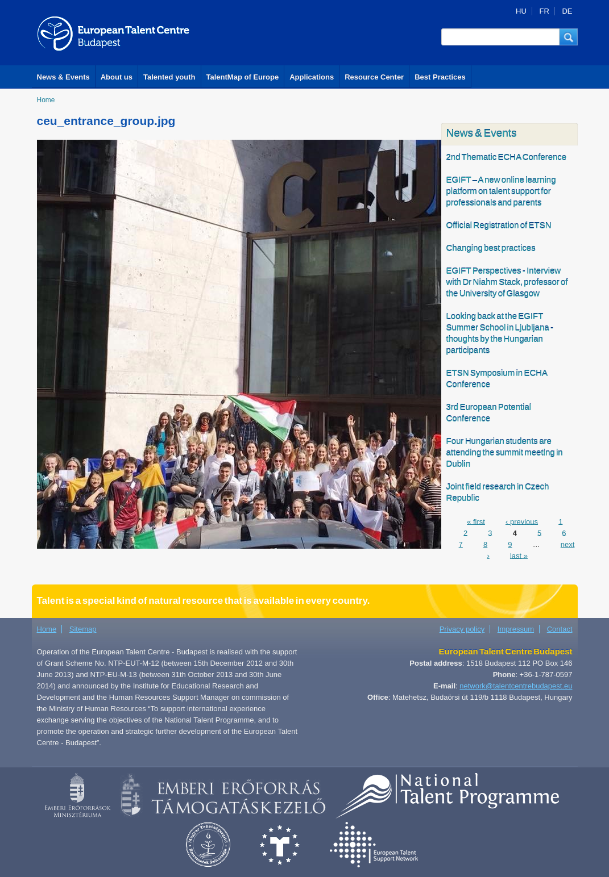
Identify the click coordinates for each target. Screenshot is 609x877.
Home (46, 100)
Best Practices (440, 77)
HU (521, 11)
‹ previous (522, 521)
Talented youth (169, 77)
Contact (560, 629)
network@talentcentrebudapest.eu (515, 686)
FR (544, 11)
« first (476, 521)
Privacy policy (462, 629)
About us (116, 77)
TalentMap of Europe (242, 77)
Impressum (516, 629)
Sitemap (83, 629)
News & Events (63, 77)
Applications (311, 77)
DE (567, 11)
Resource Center (374, 77)
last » (519, 555)
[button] (569, 36)
